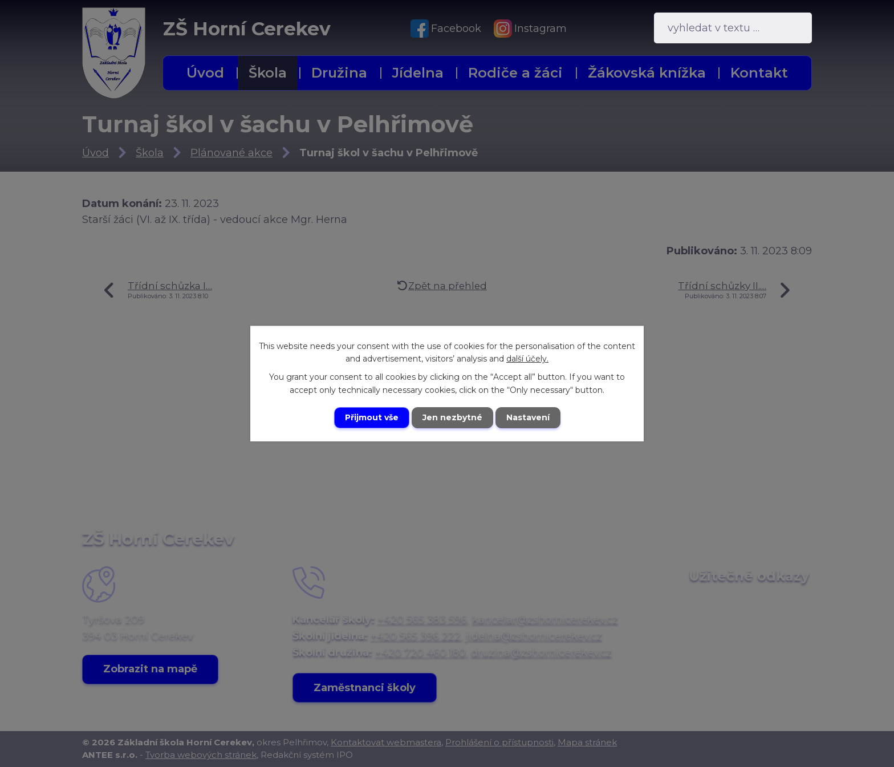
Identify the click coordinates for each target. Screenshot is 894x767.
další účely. (527, 359)
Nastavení (528, 417)
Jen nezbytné (452, 417)
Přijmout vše (372, 417)
